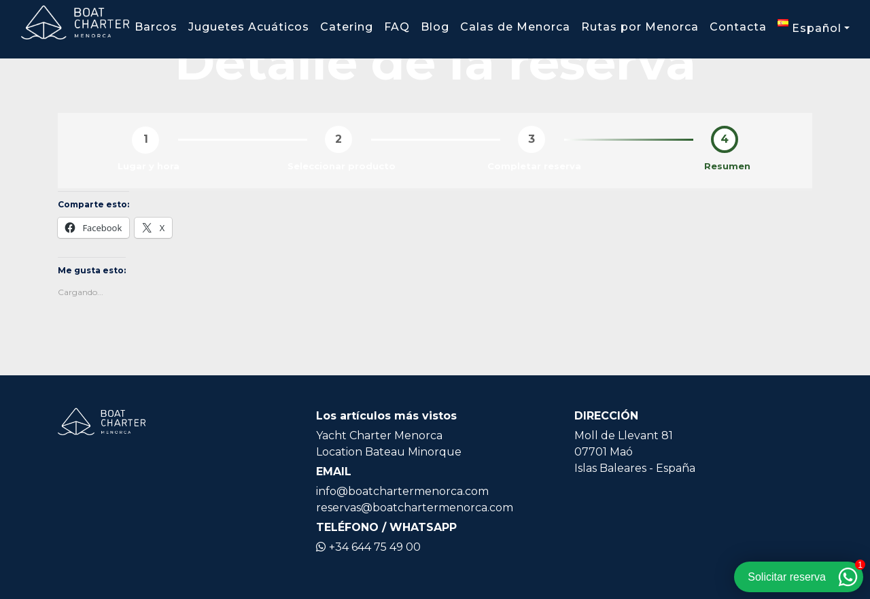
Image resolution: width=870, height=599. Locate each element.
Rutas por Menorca (640, 26)
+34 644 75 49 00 (368, 547)
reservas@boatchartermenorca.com (414, 507)
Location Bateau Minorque (389, 451)
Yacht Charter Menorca (379, 435)
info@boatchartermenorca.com (402, 491)
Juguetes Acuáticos (248, 26)
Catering (346, 26)
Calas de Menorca (515, 26)
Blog (435, 26)
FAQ (397, 26)
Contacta (738, 26)
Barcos (156, 26)
